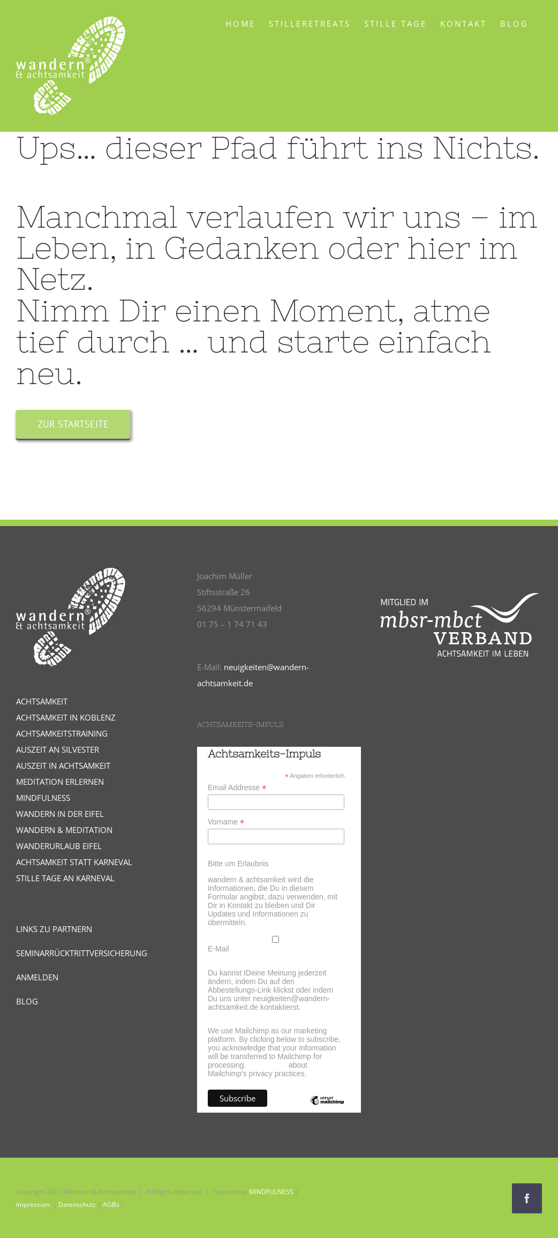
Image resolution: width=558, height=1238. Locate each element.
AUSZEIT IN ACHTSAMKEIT (63, 765)
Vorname (226, 822)
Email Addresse (237, 788)
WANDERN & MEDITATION (64, 829)
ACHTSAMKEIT (41, 701)
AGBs (111, 1204)
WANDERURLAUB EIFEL (59, 846)
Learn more (267, 1065)
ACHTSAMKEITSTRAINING (62, 733)
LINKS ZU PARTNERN (54, 929)
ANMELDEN (37, 977)
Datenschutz (77, 1204)
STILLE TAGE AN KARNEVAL (65, 878)
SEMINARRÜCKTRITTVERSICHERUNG (81, 953)
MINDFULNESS (43, 797)
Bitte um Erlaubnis (238, 863)
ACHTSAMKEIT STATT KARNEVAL (74, 862)
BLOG (27, 1001)
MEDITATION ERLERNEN (60, 781)
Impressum (33, 1204)
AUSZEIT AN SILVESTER (57, 749)
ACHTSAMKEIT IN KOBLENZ (66, 717)
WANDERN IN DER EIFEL (60, 813)
